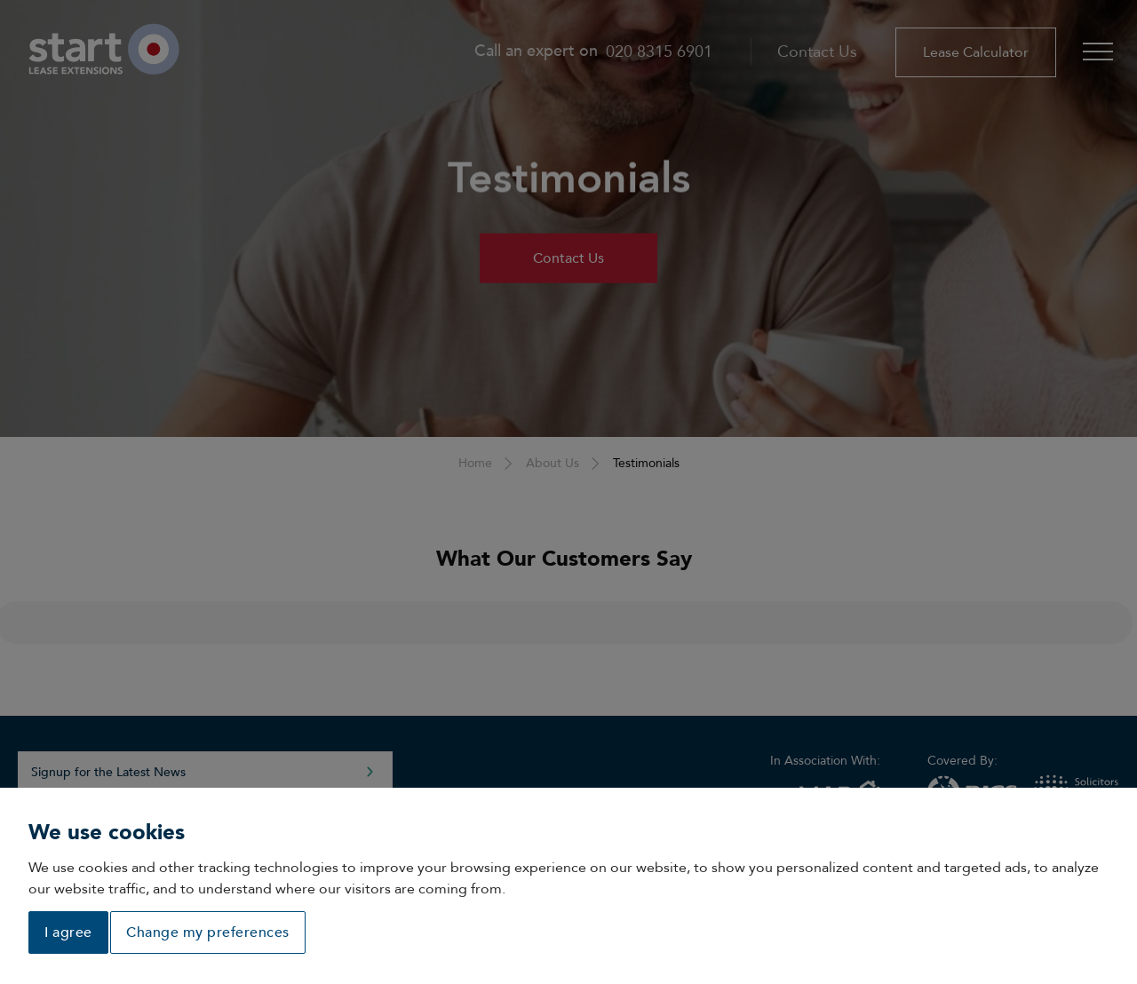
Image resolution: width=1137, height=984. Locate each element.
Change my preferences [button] (208, 932)
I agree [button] (68, 932)
